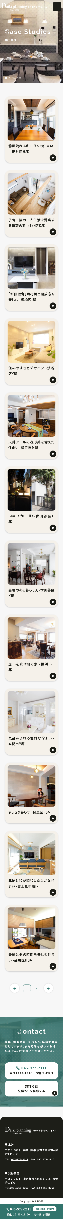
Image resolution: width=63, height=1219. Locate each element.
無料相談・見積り (44, 1208)
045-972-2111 (34, 1068)
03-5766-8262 (19, 1187)
